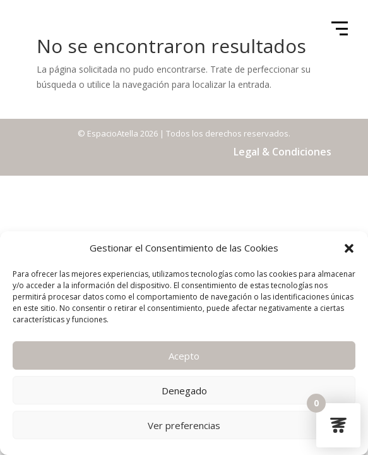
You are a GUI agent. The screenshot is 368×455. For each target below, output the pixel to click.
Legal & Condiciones (282, 152)
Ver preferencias (184, 425)
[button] (349, 248)
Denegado (184, 390)
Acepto (184, 355)
